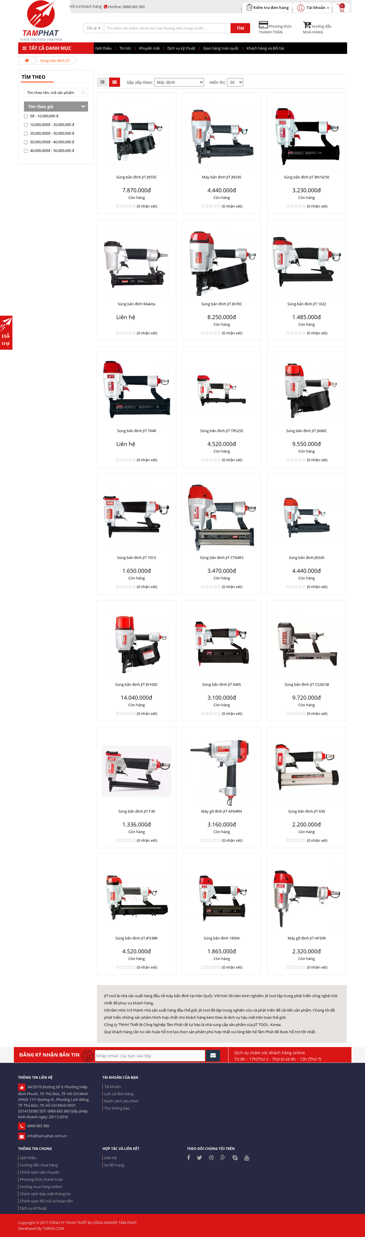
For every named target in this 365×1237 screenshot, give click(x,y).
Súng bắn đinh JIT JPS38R (136, 938)
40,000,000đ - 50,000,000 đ (49, 150)
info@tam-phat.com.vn (42, 1135)
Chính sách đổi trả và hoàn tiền (46, 1201)
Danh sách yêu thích (121, 1101)
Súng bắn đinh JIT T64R (136, 430)
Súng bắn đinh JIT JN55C (136, 177)
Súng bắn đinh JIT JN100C (136, 684)
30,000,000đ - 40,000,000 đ (49, 141)
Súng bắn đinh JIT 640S (221, 684)
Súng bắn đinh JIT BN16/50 (306, 177)
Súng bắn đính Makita (136, 303)
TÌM (240, 28)
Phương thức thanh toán (41, 1179)
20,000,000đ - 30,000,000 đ (49, 133)
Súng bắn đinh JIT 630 (306, 811)
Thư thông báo (117, 1108)
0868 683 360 (124, 6)
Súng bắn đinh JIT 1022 (306, 303)
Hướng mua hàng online (41, 1186)
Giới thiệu (28, 1157)
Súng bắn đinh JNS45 (306, 557)
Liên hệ (110, 1157)
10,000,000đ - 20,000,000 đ (49, 124)
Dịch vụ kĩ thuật (33, 1208)
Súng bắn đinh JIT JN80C (306, 430)
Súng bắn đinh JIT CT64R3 (221, 557)
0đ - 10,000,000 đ (41, 115)
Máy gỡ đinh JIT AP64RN (221, 811)
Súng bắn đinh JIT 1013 (136, 557)
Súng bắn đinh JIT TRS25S (221, 430)
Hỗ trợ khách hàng (86, 6)
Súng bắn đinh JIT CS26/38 (306, 684)
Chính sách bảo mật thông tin (45, 1193)
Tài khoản (112, 1086)
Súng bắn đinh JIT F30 (136, 811)
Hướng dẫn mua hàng (39, 1165)
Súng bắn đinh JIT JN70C (221, 303)
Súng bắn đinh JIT (55, 60)
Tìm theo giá (40, 106)
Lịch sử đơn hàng (119, 1093)
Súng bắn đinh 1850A (222, 938)
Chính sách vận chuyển (39, 1172)
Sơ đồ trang (114, 1165)
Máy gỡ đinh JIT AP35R (307, 938)
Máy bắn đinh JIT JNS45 (221, 177)
